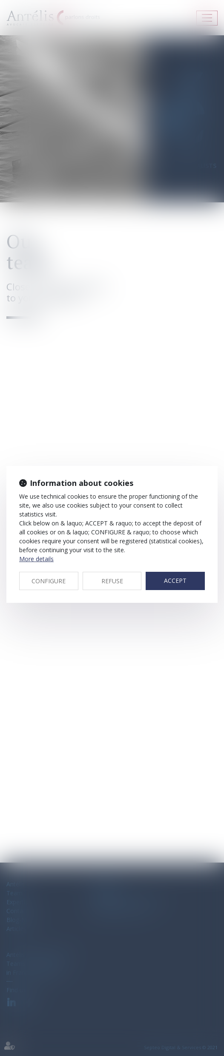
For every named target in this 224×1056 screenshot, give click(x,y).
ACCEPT (175, 580)
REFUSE (112, 581)
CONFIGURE (49, 581)
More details (36, 559)
